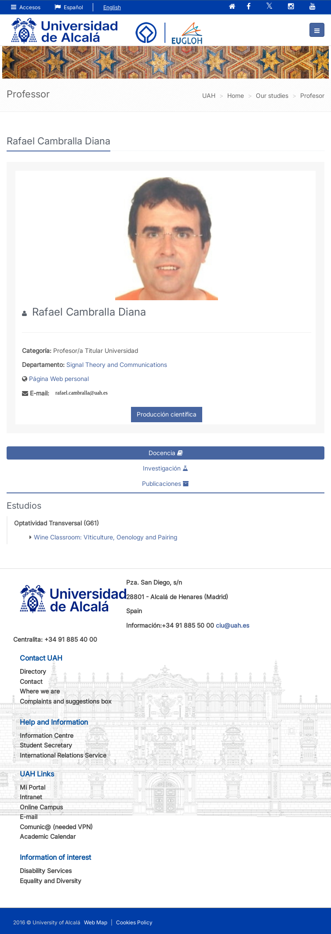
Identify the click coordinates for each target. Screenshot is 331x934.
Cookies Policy (134, 922)
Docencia (166, 452)
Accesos (25, 7)
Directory (33, 671)
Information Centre (46, 735)
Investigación (165, 468)
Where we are (40, 691)
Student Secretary (46, 745)
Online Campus (41, 807)
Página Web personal (59, 378)
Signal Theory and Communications (116, 364)
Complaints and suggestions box (66, 701)
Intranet (31, 797)
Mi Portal (32, 787)
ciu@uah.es (232, 625)
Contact (31, 681)
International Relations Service (63, 755)
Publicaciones (165, 483)
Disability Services (46, 870)
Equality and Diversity (50, 880)
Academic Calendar (48, 836)
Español (69, 7)
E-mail (28, 816)
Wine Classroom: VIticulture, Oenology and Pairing (105, 537)
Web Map (95, 922)
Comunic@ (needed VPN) (56, 826)
